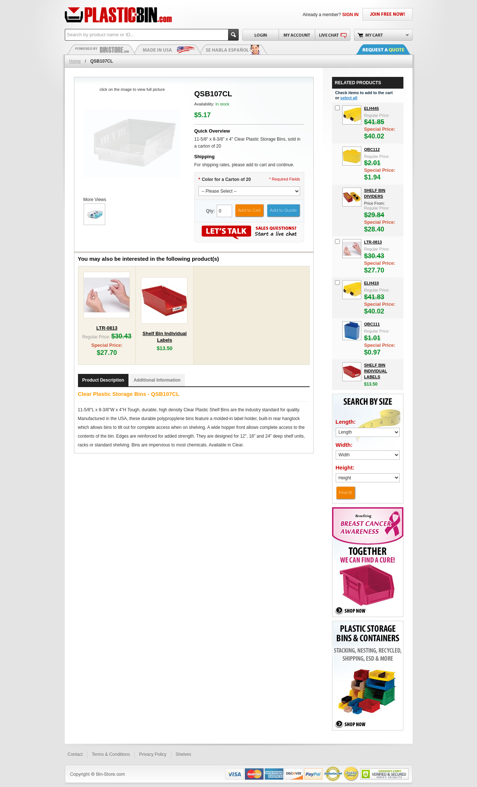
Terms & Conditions (111, 754)
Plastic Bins (101, 49)
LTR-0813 (107, 328)
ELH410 (371, 283)
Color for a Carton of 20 (224, 179)
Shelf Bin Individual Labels (375, 371)
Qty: (210, 211)
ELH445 (371, 108)
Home (75, 61)
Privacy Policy (153, 754)
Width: (344, 445)
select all (348, 98)
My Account (297, 35)
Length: (346, 422)
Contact (75, 754)
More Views (94, 199)
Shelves (183, 754)
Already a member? (331, 14)
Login (260, 35)
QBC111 (372, 324)
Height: (345, 467)
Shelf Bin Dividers (374, 193)
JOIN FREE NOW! (387, 14)
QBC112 (372, 149)
